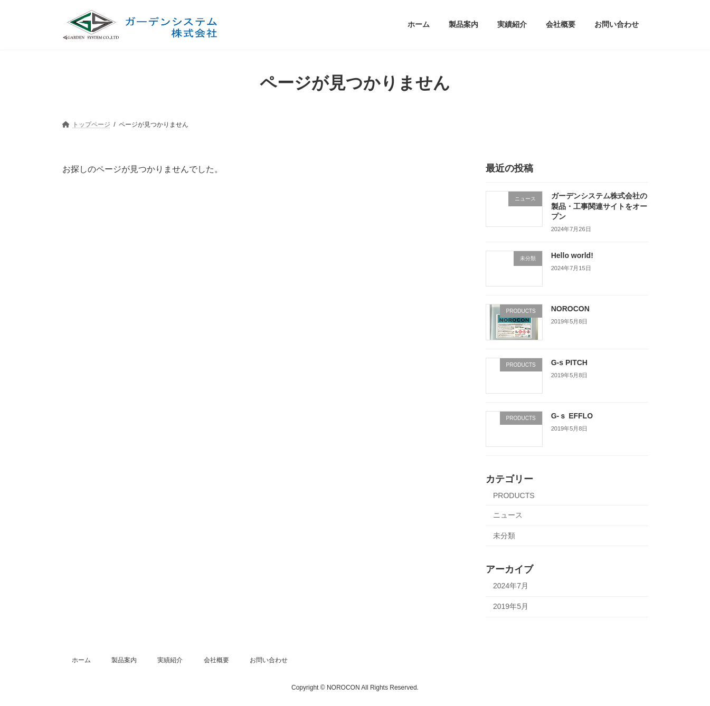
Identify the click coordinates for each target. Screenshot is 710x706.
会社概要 (216, 660)
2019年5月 (510, 606)
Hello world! (572, 255)
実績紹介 (170, 660)
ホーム (81, 660)
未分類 (504, 535)
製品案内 (124, 660)
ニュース (508, 515)
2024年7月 (510, 585)
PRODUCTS (514, 495)
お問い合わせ (269, 660)
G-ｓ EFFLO (571, 416)
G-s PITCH (569, 362)
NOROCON (570, 308)
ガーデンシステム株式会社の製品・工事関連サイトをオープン (599, 206)
